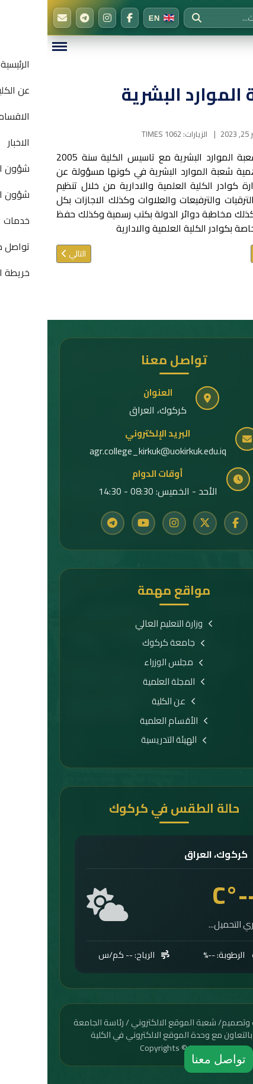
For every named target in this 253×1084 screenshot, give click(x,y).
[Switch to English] (114, 18)
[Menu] (12, 46)
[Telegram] (37, 18)
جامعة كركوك (126, 643)
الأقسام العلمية (126, 721)
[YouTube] (96, 523)
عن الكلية (126, 701)
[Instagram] (60, 18)
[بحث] (149, 17)
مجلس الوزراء (126, 662)
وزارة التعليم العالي (127, 624)
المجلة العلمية (126, 682)
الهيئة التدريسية (127, 740)
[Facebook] (82, 18)
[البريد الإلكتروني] (15, 18)
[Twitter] (157, 523)
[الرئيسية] (235, 18)
